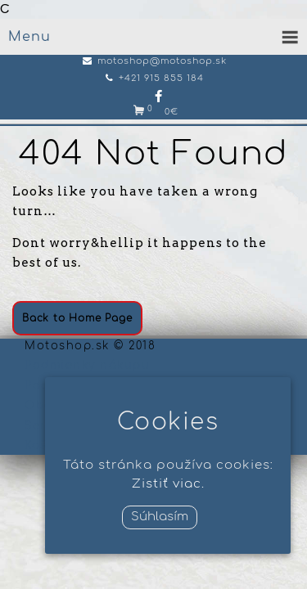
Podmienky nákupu (87, 365)
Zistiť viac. (168, 484)
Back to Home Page (77, 318)
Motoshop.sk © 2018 (90, 346)
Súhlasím (159, 517)
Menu (29, 36)
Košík (42, 446)
